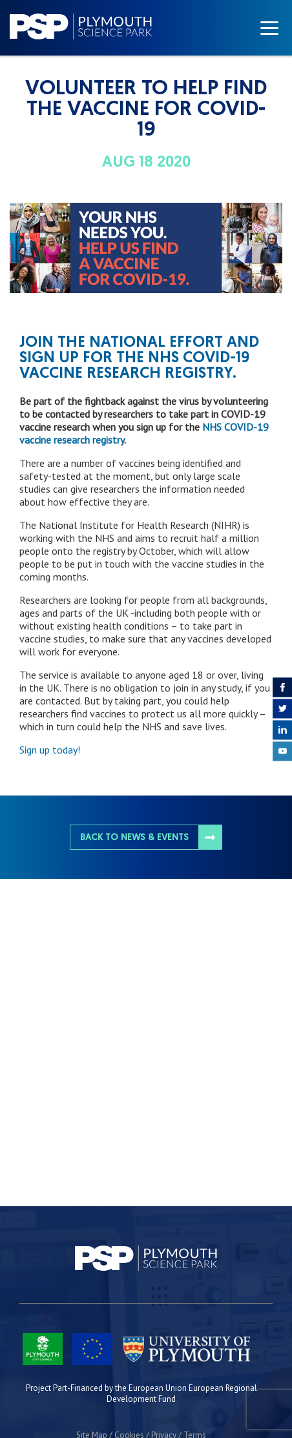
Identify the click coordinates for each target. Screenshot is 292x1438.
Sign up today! (49, 749)
